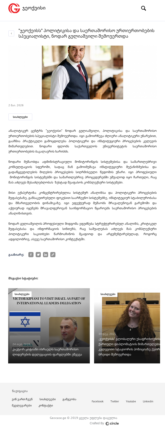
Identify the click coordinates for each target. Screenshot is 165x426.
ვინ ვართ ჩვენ (22, 399)
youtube (131, 401)
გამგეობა (69, 399)
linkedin (148, 401)
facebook (98, 401)
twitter (114, 401)
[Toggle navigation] (153, 8)
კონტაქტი (45, 405)
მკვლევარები (22, 405)
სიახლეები (20, 117)
